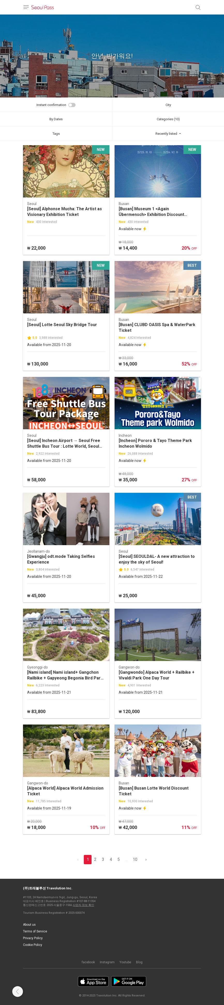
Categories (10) (168, 119)
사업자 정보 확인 (83, 905)
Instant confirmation (51, 105)
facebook (88, 962)
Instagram (107, 962)
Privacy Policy (33, 938)
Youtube (125, 962)
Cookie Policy (32, 945)
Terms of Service (35, 931)
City (168, 105)
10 (135, 859)
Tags (56, 134)
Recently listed (166, 134)
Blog (139, 962)
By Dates (56, 119)
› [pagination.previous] (146, 859)
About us (29, 924)
